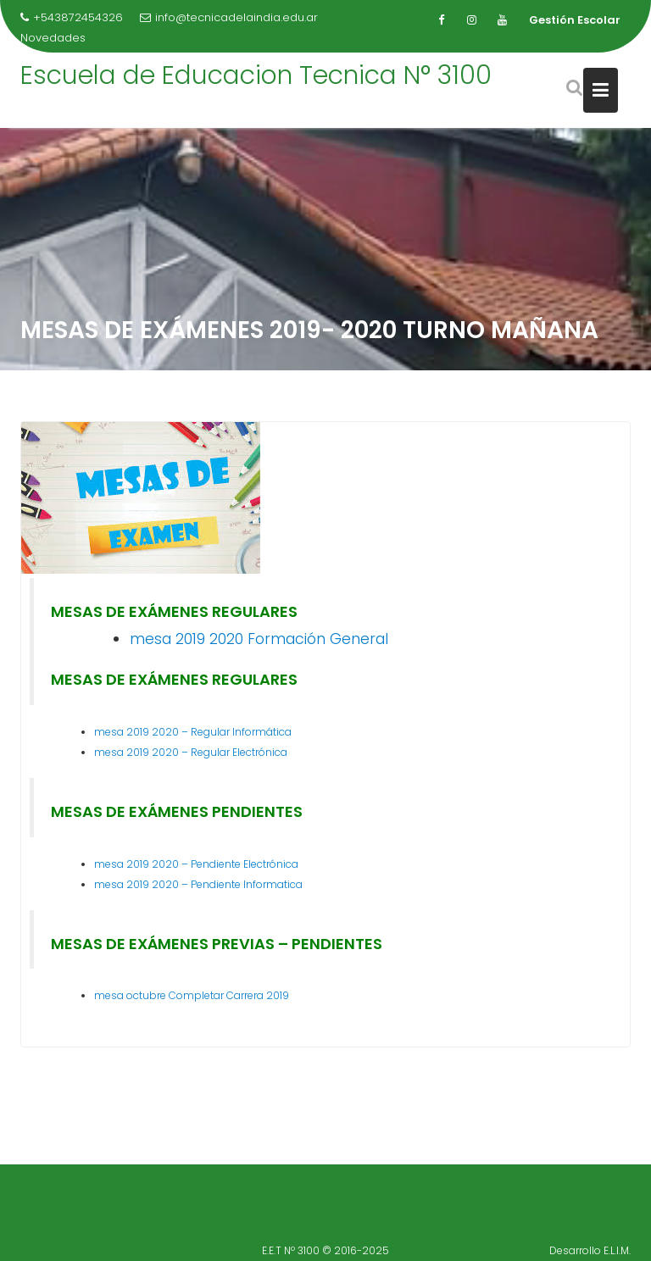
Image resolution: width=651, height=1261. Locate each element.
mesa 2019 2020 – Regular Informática (193, 732)
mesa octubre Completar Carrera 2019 (191, 995)
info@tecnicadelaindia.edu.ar (229, 17)
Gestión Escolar (574, 20)
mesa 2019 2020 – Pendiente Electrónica (196, 864)
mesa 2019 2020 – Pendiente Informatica (198, 884)
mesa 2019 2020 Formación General (259, 639)
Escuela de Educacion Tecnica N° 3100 (256, 75)
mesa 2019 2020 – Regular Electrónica (190, 752)
